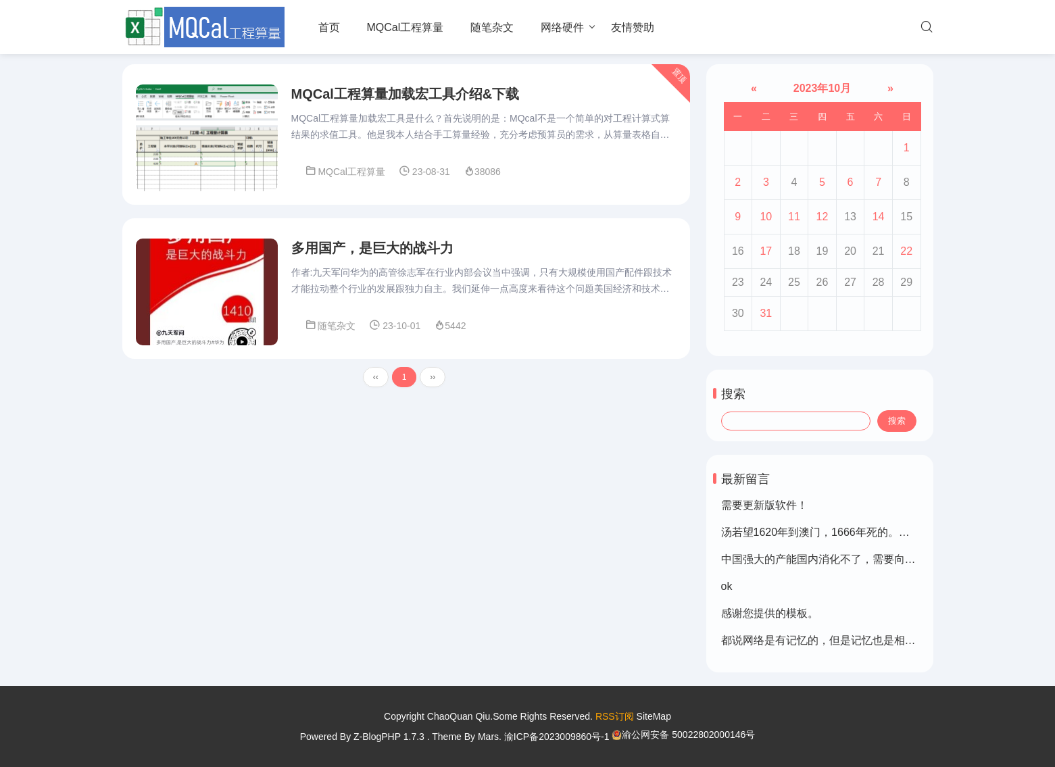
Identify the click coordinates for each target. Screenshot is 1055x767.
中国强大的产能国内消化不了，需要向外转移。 (834, 559)
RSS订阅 (614, 716)
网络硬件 (562, 27)
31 (766, 313)
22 (906, 251)
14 (879, 216)
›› (432, 377)
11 (794, 216)
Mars (488, 736)
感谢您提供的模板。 (769, 613)
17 (766, 251)
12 (822, 216)
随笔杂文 (492, 27)
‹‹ (375, 377)
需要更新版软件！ (764, 505)
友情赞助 (632, 27)
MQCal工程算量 (405, 27)
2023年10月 (822, 88)
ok (727, 586)
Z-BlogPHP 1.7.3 (388, 736)
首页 (329, 27)
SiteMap (654, 716)
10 (766, 216)
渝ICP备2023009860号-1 (557, 736)
